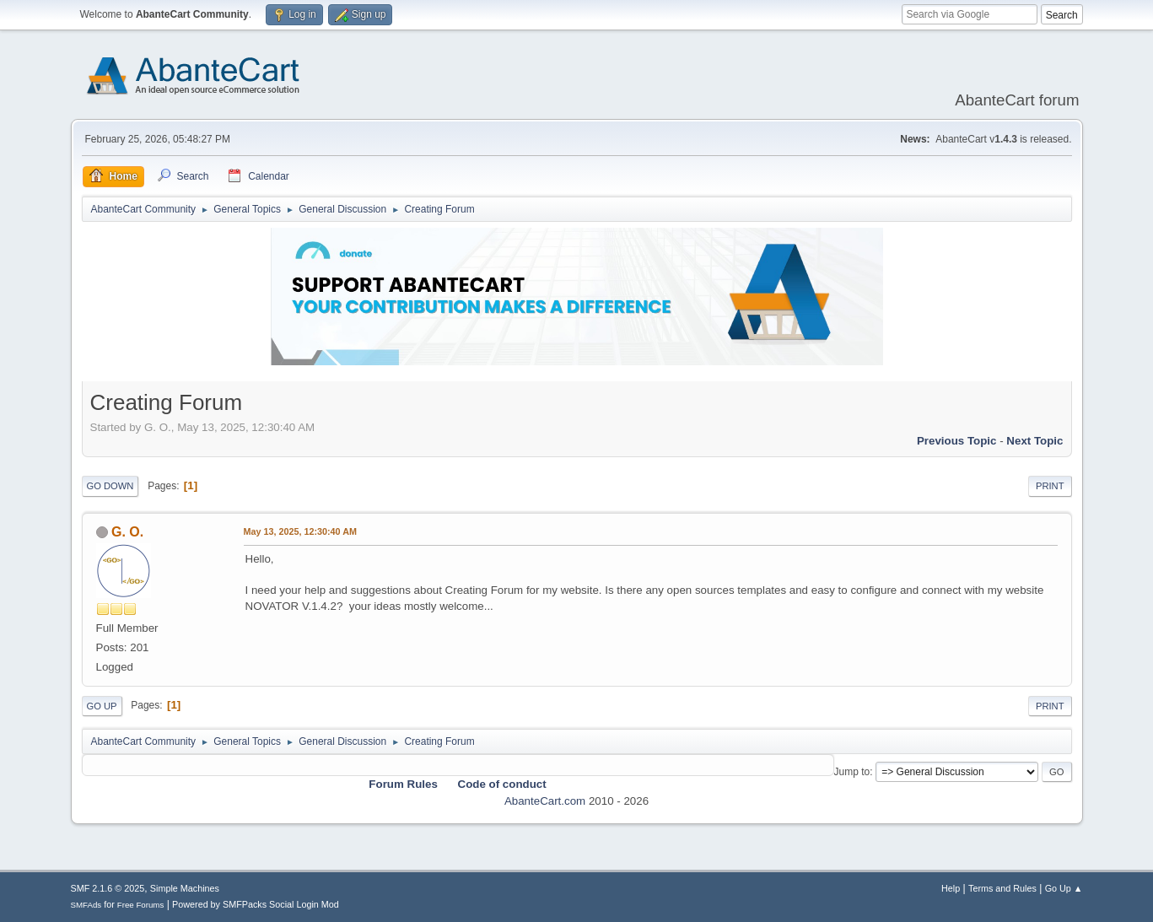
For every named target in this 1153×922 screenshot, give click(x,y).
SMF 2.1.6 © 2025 (108, 888)
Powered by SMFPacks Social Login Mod (255, 904)
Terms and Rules (1002, 888)
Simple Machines (184, 888)
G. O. (127, 532)
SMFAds (86, 904)
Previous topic (957, 440)
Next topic (1034, 440)
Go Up (102, 706)
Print (1050, 486)
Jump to (852, 772)
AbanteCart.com (544, 801)
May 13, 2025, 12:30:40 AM (300, 531)
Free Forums (140, 904)
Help (950, 888)
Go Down (110, 486)
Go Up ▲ (1064, 888)
